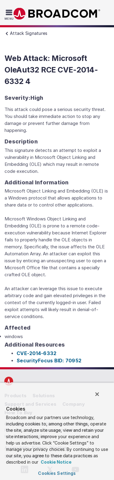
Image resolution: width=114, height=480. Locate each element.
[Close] (97, 394)
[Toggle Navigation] (10, 14)
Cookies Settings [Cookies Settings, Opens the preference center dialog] (57, 473)
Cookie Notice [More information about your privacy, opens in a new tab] (55, 462)
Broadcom (57, 14)
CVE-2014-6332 (36, 353)
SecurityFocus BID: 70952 (49, 360)
